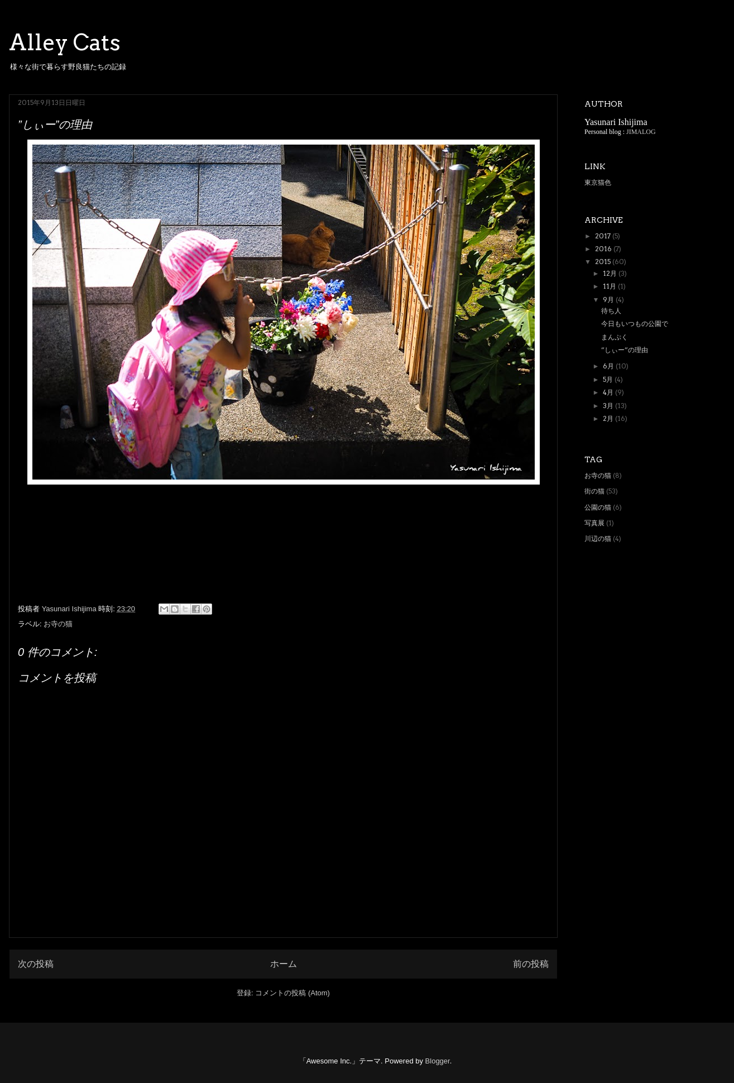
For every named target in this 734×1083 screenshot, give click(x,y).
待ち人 (611, 310)
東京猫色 (597, 182)
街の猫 (594, 491)
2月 (609, 418)
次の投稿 (36, 964)
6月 (609, 366)
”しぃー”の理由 (624, 350)
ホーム (283, 964)
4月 (609, 392)
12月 (610, 273)
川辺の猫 (597, 538)
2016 (604, 249)
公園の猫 (597, 507)
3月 (609, 405)
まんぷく (614, 337)
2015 (603, 261)
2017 (603, 236)
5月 (609, 379)
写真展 (594, 523)
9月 (609, 299)
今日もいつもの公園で (634, 323)
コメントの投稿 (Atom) (292, 993)
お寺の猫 (58, 624)
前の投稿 (531, 964)
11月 (610, 286)
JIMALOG (641, 132)
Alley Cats (65, 42)
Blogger (437, 1061)
